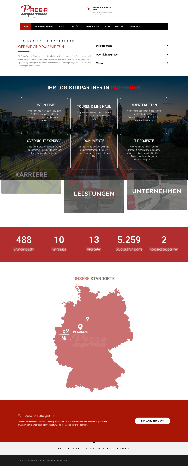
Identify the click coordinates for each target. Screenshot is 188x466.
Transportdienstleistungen (50, 26)
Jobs (107, 26)
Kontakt (120, 26)
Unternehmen (92, 26)
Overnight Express (107, 54)
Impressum (135, 26)
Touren (100, 63)
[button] (132, 45)
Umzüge (75, 26)
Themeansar (61, 460)
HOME (25, 26)
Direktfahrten (104, 45)
